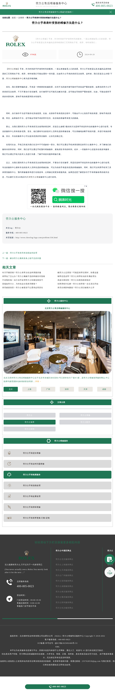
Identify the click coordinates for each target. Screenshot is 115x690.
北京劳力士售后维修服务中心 (57, 308)
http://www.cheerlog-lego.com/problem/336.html (37, 238)
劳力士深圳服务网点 (64, 581)
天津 (85, 389)
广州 (48, 389)
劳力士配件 (85, 422)
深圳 (67, 389)
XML (57, 647)
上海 (29, 389)
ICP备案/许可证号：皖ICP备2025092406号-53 (58, 643)
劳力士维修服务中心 (15, 78)
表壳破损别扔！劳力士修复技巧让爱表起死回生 (22, 288)
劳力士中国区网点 (63, 551)
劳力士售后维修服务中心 (51, 3)
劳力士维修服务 (61, 441)
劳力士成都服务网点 (64, 586)
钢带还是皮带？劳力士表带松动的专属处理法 (77, 276)
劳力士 (18, 228)
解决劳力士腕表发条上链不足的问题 (25, 258)
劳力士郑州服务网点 (64, 602)
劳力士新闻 (29, 429)
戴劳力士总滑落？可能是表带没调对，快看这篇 (78, 272)
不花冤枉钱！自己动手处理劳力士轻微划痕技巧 (22, 280)
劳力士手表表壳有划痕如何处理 (23, 253)
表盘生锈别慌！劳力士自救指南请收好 (74, 280)
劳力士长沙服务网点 (64, 608)
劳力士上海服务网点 (64, 565)
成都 (104, 389)
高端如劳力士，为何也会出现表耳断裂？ (19, 284)
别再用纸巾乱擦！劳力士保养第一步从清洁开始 (78, 284)
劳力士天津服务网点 (64, 570)
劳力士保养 (29, 422)
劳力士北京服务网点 (64, 559)
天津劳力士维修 (33, 177)
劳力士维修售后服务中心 (73, 636)
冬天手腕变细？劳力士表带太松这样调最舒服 (21, 272)
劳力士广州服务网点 (64, 575)
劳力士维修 (13, 69)
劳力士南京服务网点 (64, 592)
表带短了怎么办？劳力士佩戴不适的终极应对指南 (23, 276)
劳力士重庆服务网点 (64, 597)
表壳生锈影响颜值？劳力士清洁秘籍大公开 (76, 288)
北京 (11, 389)
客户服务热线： (57, 639)
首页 (14, 18)
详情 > (38, 381)
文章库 (21, 18)
